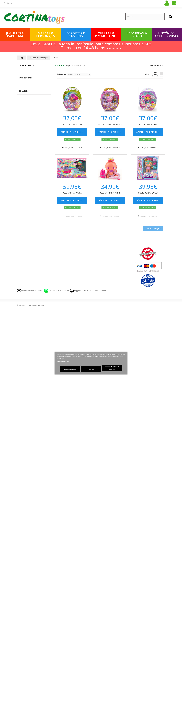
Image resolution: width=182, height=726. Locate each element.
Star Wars (23, 599)
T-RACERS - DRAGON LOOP (39, 163)
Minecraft (24, 395)
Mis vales (97, 680)
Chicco (22, 536)
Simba (21, 587)
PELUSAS (36, 90)
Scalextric (23, 630)
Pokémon (23, 516)
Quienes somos (61, 685)
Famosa (22, 575)
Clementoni (23, 446)
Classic (24, 364)
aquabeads (23, 614)
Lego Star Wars (27, 407)
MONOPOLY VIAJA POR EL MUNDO (40, 180)
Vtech (21, 497)
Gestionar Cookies (63, 663)
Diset (21, 454)
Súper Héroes (26, 384)
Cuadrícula (155, 74)
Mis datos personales (102, 676)
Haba (21, 481)
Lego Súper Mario (28, 411)
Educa (21, 450)
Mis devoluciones (100, 663)
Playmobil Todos (27, 438)
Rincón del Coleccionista (167, 34)
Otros (23, 415)
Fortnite (22, 528)
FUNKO (22, 344)
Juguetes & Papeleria (15, 34)
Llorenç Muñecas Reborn (29, 638)
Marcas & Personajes (45, 34)
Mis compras (98, 658)
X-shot (22, 567)
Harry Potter (25, 391)
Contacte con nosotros (64, 671)
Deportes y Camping (25, 676)
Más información (63, 362)
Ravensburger (24, 458)
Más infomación (114, 48)
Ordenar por (61, 74)
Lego (21, 356)
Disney (24, 403)
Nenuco (22, 470)
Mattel (21, 595)
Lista (161, 74)
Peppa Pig (23, 513)
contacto (8, 3)
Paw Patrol (23, 509)
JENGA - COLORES (39, 281)
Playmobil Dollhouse (28, 434)
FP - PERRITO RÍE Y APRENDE (41, 216)
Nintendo (23, 591)
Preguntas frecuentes (64, 689)
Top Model (23, 622)
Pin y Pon (23, 466)
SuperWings (24, 352)
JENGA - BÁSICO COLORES (42, 302)
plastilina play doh (26, 618)
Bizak (21, 423)
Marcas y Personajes (26, 667)
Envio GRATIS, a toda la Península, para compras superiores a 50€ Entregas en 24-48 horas (91, 46)
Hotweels (23, 563)
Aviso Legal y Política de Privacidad (70, 676)
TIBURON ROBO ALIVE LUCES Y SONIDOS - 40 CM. (40, 75)
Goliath (22, 493)
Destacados (26, 65)
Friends (24, 387)
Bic (20, 634)
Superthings (24, 348)
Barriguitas (23, 552)
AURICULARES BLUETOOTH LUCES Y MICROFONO (41, 265)
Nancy (21, 462)
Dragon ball (24, 520)
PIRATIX (22, 419)
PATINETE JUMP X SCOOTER (40, 198)
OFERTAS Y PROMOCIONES (29, 680)
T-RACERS (23, 606)
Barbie (22, 544)
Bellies (22, 548)
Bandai (22, 583)
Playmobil (23, 427)
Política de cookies (63, 693)
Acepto (91, 369)
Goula (21, 442)
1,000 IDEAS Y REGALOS (28, 658)
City (22, 368)
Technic (24, 376)
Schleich (22, 489)
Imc (20, 505)
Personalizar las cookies (112, 368)
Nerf (21, 571)
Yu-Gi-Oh (23, 524)
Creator (24, 372)
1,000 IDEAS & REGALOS (136, 34)
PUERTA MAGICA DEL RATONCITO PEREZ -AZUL (40, 146)
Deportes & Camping (75, 34)
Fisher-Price (24, 501)
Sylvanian (23, 532)
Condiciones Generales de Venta (69, 680)
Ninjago (24, 399)
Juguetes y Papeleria (26, 663)
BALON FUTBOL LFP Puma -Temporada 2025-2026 (41, 128)
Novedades (25, 255)
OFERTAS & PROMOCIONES (106, 34)
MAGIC (22, 603)
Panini (21, 559)
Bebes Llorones (25, 540)
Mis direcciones (99, 671)
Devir (21, 473)
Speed (23, 380)
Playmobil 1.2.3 (27, 430)
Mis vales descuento (101, 667)
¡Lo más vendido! (62, 667)
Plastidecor (23, 556)
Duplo (23, 360)
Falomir (22, 579)
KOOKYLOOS (24, 610)
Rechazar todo (70, 369)
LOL (21, 626)
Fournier (22, 477)
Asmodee (23, 485)
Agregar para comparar (73, 147)
